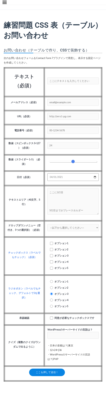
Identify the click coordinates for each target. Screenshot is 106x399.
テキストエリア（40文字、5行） (24, 202)
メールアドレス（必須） (24, 102)
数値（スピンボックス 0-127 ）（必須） (24, 145)
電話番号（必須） (24, 130)
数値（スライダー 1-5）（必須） (24, 161)
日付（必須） (24, 177)
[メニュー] (4, 2)
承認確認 (24, 317)
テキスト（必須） (24, 80)
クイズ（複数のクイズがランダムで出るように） (24, 344)
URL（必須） (24, 116)
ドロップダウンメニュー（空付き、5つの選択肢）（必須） (24, 227)
